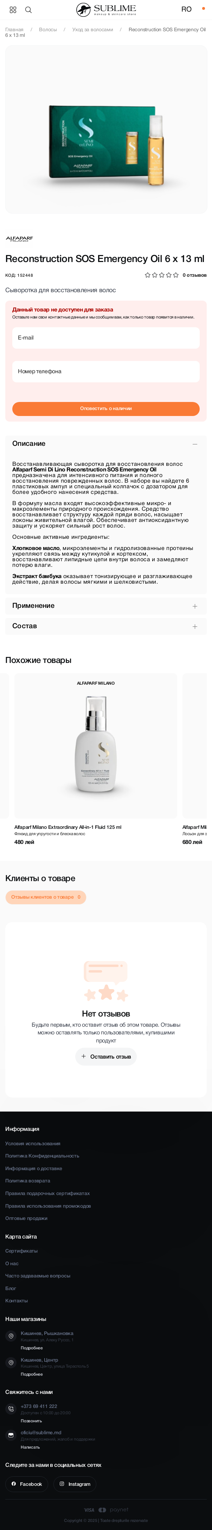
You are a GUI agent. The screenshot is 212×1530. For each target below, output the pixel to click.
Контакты (16, 1301)
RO (186, 10)
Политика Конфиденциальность (42, 1156)
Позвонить (31, 1421)
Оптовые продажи (26, 1218)
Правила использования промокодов (48, 1206)
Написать (30, 1447)
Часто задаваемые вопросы (37, 1276)
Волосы (48, 30)
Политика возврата (27, 1181)
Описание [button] (28, 444)
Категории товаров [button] (13, 10)
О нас (12, 1264)
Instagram (78, 1484)
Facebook (30, 1484)
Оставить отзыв (110, 1057)
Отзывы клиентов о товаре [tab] (43, 897)
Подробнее (32, 1348)
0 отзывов (195, 275)
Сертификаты (21, 1251)
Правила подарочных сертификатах (47, 1194)
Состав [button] (24, 626)
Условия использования (32, 1144)
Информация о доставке (33, 1169)
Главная (14, 30)
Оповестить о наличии (106, 409)
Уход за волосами (92, 30)
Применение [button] (33, 606)
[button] (30, 10)
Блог (10, 1289)
